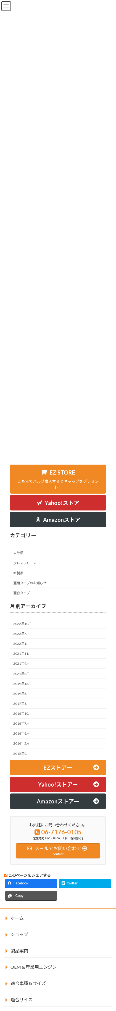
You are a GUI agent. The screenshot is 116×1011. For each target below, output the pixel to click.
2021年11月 (22, 654)
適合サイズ (21, 999)
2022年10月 (22, 624)
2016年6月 (21, 734)
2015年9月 (21, 753)
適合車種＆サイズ (28, 983)
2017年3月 (21, 703)
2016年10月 (22, 713)
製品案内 (19, 950)
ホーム (17, 918)
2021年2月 (21, 674)
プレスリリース (24, 563)
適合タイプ (21, 593)
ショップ (19, 934)
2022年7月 (21, 634)
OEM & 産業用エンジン (33, 967)
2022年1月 (21, 643)
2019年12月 (22, 684)
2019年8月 (21, 694)
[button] (58, 479)
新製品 (18, 573)
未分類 (18, 553)
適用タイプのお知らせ (29, 583)
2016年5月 (21, 744)
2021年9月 (21, 664)
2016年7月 (21, 723)
